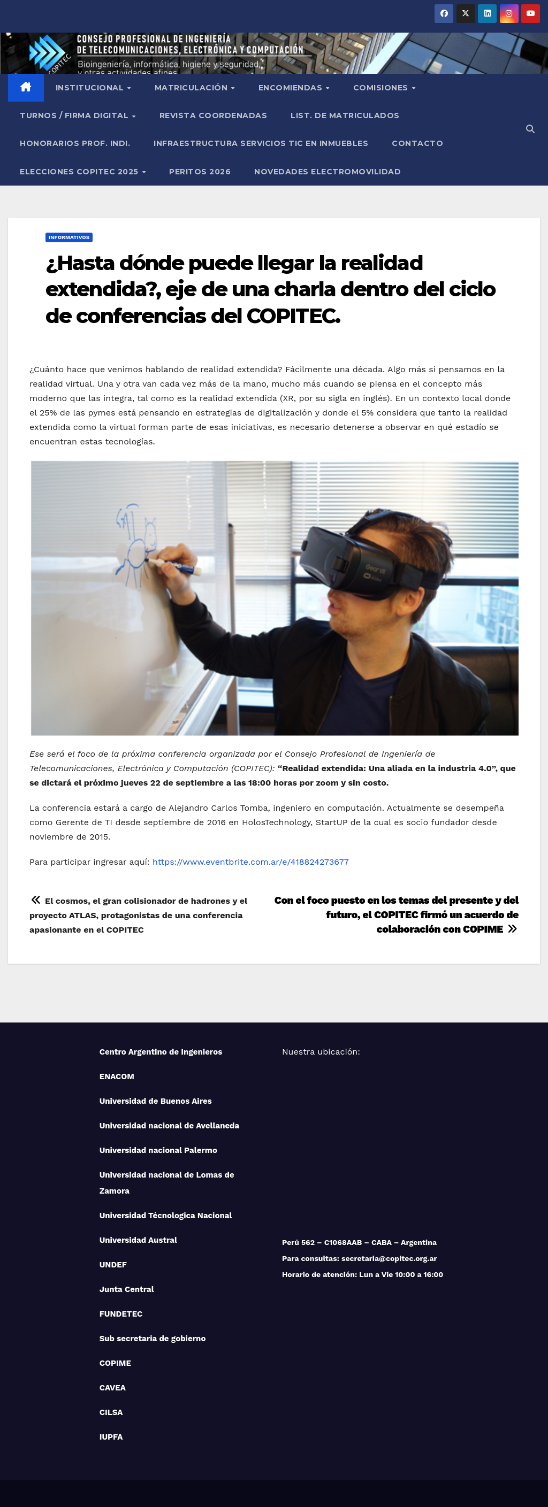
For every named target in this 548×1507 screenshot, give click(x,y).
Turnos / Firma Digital (75, 115)
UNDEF (113, 1265)
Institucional (91, 88)
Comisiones (382, 88)
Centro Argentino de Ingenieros (161, 1052)
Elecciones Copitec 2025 (80, 171)
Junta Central (127, 1289)
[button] (530, 129)
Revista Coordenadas (213, 115)
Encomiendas (291, 88)
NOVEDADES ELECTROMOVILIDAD (327, 171)
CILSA (111, 1412)
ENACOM (117, 1076)
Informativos (69, 237)
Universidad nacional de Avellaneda (170, 1126)
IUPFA (111, 1437)
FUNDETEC (121, 1314)
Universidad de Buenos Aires (156, 1101)
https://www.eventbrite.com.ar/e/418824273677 (251, 862)
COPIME (115, 1363)
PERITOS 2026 (200, 171)
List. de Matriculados (345, 115)
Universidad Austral (138, 1240)
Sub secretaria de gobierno (153, 1338)
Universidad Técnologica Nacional (166, 1215)
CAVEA (113, 1388)
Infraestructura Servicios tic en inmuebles (261, 143)
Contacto (417, 143)
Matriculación (192, 88)
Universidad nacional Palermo (158, 1150)
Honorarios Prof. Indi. (75, 143)
